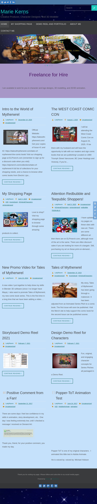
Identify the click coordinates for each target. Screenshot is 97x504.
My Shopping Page (21, 193)
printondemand (8, 208)
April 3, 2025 (24, 199)
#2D (7, 205)
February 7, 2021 (25, 356)
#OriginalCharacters (27, 205)
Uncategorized (10, 123)
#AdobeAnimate (65, 422)
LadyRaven (10, 120)
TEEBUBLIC (56, 219)
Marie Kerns (14, 11)
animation (76, 422)
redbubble (87, 216)
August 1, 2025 (74, 120)
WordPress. (55, 494)
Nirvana (47, 494)
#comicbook (14, 205)
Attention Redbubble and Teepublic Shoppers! (71, 199)
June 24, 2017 (73, 416)
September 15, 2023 (76, 282)
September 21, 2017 (27, 416)
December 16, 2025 (26, 120)
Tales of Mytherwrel (70, 276)
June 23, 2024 (24, 287)
